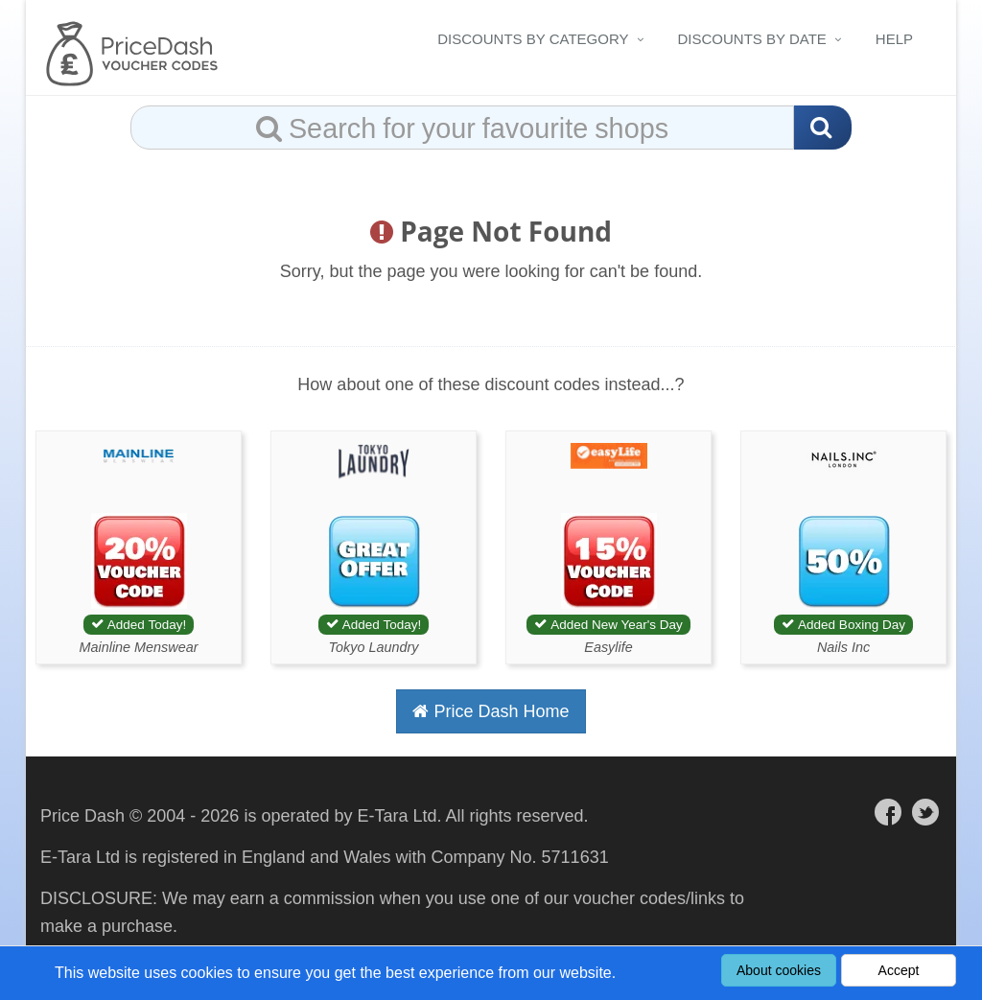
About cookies (778, 970)
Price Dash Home (490, 711)
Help (894, 39)
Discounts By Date (752, 39)
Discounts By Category (532, 39)
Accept (899, 970)
